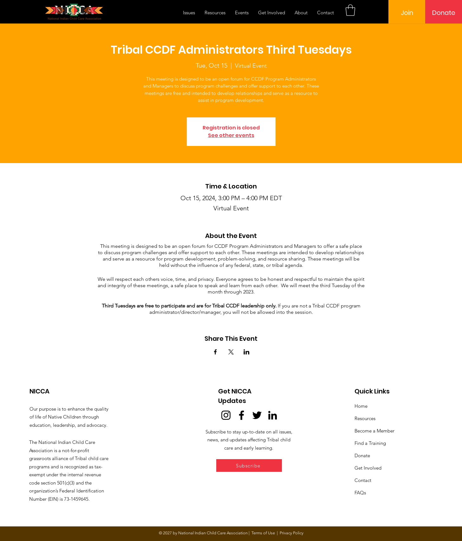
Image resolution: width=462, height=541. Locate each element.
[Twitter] (257, 415)
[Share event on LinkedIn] (247, 351)
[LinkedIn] (272, 415)
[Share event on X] (231, 351)
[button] (350, 10)
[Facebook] (241, 415)
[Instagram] (226, 415)
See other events (231, 135)
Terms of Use (263, 533)
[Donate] (443, 13)
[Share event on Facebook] (215, 351)
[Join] (406, 13)
